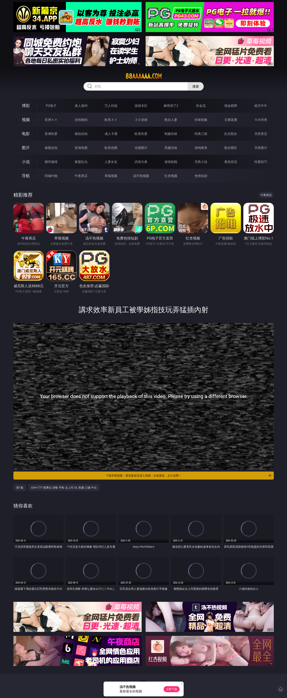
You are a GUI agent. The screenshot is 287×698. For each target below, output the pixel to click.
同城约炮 (51, 176)
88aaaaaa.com (143, 76)
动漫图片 (141, 147)
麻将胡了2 (171, 105)
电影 (26, 133)
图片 (26, 147)
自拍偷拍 (81, 119)
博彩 (26, 105)
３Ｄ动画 (141, 119)
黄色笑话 (230, 162)
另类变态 (260, 133)
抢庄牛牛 (260, 105)
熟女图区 (230, 147)
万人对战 (111, 105)
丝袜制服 (200, 119)
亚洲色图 (81, 147)
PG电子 (51, 105)
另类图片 (260, 147)
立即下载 (171, 689)
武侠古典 (141, 162)
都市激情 (51, 162)
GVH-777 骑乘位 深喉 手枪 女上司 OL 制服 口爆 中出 (64, 487)
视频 (26, 119)
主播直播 (230, 119)
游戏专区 (141, 105)
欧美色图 (111, 147)
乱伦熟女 (230, 133)
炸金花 (201, 105)
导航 (26, 175)
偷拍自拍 (81, 133)
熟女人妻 (170, 119)
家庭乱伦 (81, 162)
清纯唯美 (200, 147)
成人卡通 (111, 133)
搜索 (195, 86)
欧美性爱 (141, 133)
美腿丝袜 (170, 147)
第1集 (19, 487)
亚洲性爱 (51, 133)
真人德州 (81, 105)
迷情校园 (170, 162)
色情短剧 (200, 176)
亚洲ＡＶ (51, 119)
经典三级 (200, 133)
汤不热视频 (141, 176)
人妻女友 (111, 162)
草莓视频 (111, 176)
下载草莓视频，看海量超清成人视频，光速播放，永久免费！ (189, 475)
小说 (26, 161)
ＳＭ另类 (260, 119)
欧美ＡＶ (111, 119)
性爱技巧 (260, 162)
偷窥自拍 (51, 147)
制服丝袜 (170, 133)
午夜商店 (81, 176)
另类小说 (200, 162)
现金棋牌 (230, 105)
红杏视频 (170, 176)
